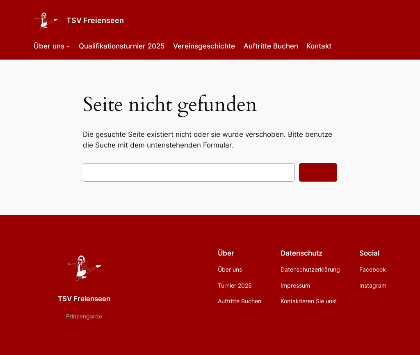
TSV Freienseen (95, 20)
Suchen (318, 172)
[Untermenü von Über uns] (68, 46)
